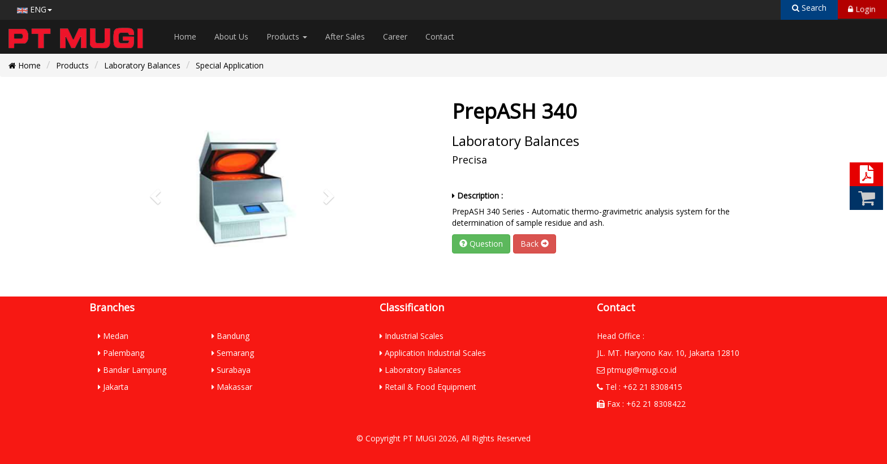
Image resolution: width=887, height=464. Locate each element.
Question (481, 243)
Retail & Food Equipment (428, 386)
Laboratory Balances (142, 65)
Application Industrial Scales (433, 352)
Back (534, 243)
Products (286, 36)
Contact (439, 36)
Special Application (230, 65)
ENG (34, 9)
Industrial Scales (412, 335)
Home (185, 36)
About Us (231, 36)
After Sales (345, 36)
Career (395, 36)
